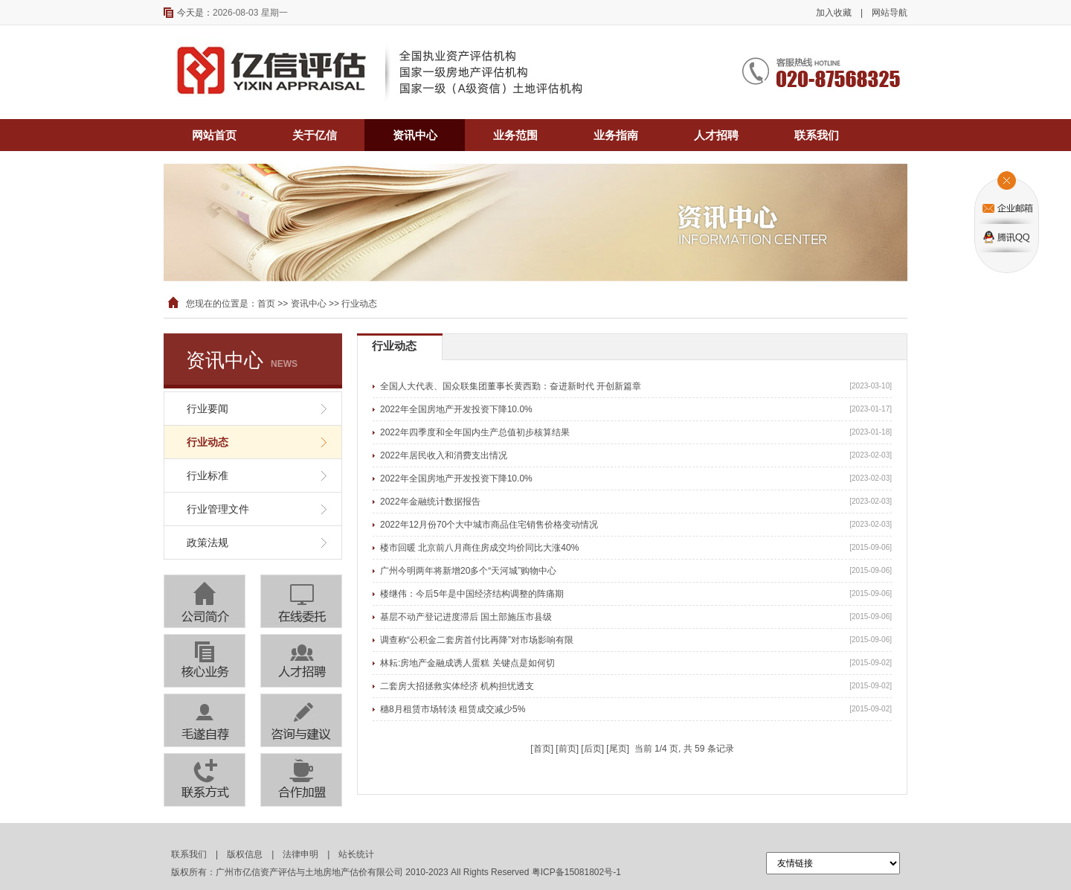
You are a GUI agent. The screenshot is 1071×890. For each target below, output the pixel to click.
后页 (593, 748)
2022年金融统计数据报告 (430, 501)
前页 (567, 748)
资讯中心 (415, 135)
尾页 (618, 748)
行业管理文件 (218, 509)
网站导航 (889, 12)
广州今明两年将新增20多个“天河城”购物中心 (468, 571)
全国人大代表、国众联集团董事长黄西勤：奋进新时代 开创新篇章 (510, 386)
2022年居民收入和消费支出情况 (443, 455)
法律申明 (300, 854)
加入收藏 (834, 12)
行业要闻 (207, 408)
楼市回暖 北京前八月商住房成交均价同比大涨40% (479, 547)
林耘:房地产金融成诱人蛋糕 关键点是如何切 (467, 663)
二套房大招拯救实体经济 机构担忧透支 (457, 686)
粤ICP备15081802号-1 (576, 872)
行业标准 (207, 475)
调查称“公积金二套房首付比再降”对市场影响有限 (476, 640)
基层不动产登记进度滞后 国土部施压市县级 (466, 617)
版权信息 (245, 854)
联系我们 (816, 135)
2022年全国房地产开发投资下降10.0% (456, 409)
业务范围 (515, 135)
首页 (266, 303)
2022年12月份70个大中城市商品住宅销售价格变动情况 (489, 524)
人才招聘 (716, 135)
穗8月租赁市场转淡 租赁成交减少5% (452, 709)
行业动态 (207, 442)
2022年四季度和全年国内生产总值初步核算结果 (475, 432)
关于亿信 (314, 135)
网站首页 (214, 135)
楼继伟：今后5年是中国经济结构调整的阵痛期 (472, 594)
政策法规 (207, 542)
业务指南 (616, 135)
